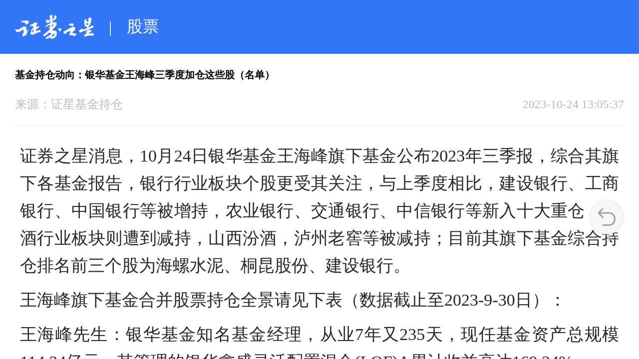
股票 (143, 26)
